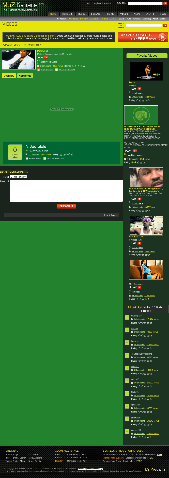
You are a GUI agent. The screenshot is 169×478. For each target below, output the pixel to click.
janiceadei (135, 417)
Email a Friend (47, 69)
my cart (107, 3)
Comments (25, 75)
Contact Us (60, 458)
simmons (136, 292)
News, (31, 461)
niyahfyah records (135, 155)
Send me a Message (67, 69)
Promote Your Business (113, 458)
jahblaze (135, 341)
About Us (59, 454)
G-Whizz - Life (136, 236)
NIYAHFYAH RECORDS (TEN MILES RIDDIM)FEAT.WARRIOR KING (142, 127)
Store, (31, 458)
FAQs (84, 461)
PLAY (40, 57)
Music (22, 461)
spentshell (135, 405)
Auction (113, 19)
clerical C (135, 366)
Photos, (16, 461)
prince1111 (136, 430)
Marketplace (73, 19)
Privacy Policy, (73, 454)
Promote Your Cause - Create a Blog (119, 461)
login (89, 3)
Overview (9, 75)
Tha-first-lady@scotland (141, 354)
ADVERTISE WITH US (77, 458)
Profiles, (9, 454)
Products (104, 19)
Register (59, 461)
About (155, 19)
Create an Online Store (136, 458)
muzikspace (137, 93)
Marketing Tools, (74, 461)
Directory (84, 19)
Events (38, 461)
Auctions (38, 458)
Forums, (15, 458)
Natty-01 (135, 392)
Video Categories (31, 45)
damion (134, 328)
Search (121, 19)
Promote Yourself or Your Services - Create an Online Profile (129, 454)
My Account (62, 19)
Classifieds (94, 19)
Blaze (132, 82)
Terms (83, 454)
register (97, 3)
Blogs (15, 454)
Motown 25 (42, 51)
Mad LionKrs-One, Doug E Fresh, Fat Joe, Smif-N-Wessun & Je (146, 189)
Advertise (137, 19)
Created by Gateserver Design (90, 469)
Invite (128, 19)
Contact (163, 19)
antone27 (135, 379)
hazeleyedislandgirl (49, 62)
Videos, (9, 461)
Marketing (147, 19)
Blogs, (8, 458)
